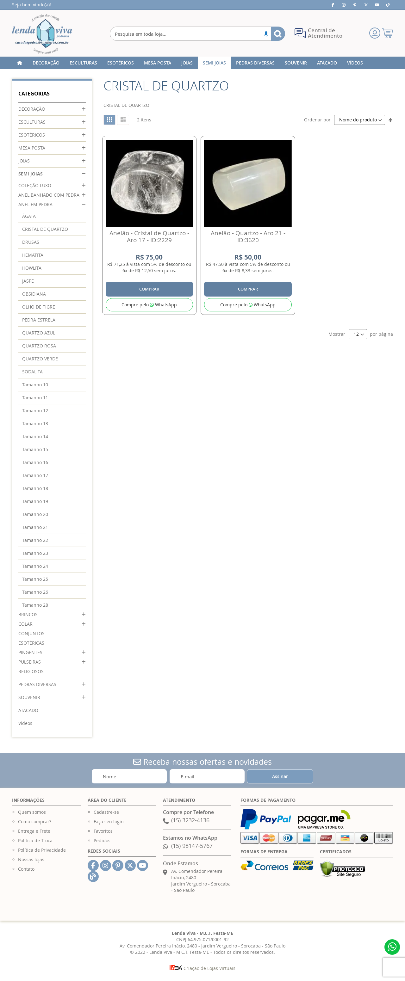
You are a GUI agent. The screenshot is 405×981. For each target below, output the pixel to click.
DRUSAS (30, 242)
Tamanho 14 (35, 436)
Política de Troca (35, 840)
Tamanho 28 (35, 605)
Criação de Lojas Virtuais (202, 968)
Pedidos (102, 840)
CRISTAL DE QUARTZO (45, 229)
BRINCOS (28, 614)
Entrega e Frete (34, 831)
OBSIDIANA (34, 294)
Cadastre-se (106, 812)
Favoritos (103, 831)
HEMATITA (32, 255)
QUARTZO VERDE (40, 359)
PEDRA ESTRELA (38, 320)
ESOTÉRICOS (31, 135)
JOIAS (24, 161)
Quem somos (32, 812)
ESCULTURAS (32, 122)
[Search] (278, 34)
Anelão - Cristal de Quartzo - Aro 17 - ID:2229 (149, 236)
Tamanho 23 (35, 553)
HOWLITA (31, 268)
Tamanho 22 (35, 540)
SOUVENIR (29, 697)
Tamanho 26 (35, 592)
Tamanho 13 (35, 423)
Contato (26, 869)
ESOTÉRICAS (31, 643)
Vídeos (25, 723)
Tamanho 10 (35, 385)
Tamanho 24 (35, 566)
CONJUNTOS (31, 633)
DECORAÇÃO (31, 109)
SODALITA (32, 372)
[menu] (202, 63)
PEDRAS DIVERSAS (37, 684)
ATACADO (28, 710)
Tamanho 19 (35, 501)
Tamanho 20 (35, 514)
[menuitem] (46, 63)
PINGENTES (30, 652)
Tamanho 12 (35, 411)
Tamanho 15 (35, 449)
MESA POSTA (31, 148)
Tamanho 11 (35, 398)
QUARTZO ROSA (39, 346)
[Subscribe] (280, 776)
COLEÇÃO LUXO (34, 185)
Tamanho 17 (35, 475)
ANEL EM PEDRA (35, 204)
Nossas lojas (31, 859)
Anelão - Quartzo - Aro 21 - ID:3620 (248, 236)
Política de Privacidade (42, 850)
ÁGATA (29, 216)
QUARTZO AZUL (38, 333)
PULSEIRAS (29, 662)
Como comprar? (34, 822)
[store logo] (42, 34)
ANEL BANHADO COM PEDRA (48, 195)
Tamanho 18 (35, 488)
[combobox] (197, 34)
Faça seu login (109, 822)
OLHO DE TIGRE (38, 307)
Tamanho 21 (35, 527)
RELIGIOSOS (31, 671)
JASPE (28, 281)
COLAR (25, 624)
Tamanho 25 (35, 579)
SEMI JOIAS (30, 174)
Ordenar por (317, 120)
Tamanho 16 (35, 462)
